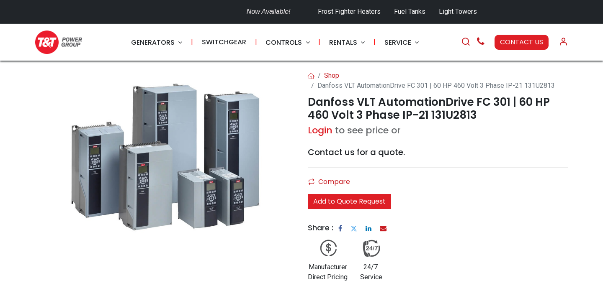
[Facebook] (340, 228)
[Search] (465, 42)
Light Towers (458, 11)
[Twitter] (353, 228)
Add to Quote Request (349, 201)
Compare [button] (329, 181)
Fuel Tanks (410, 11)
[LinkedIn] (368, 228)
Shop (331, 75)
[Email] (383, 228)
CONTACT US (521, 42)
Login (320, 130)
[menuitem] (157, 42)
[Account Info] (563, 42)
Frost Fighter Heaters (349, 11)
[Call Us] (480, 42)
